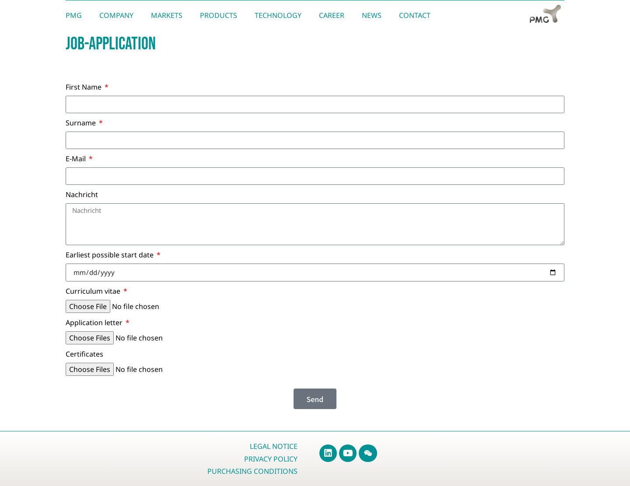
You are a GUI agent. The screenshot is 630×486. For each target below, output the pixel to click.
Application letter (95, 323)
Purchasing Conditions (252, 471)
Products (218, 15)
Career (331, 15)
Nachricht (82, 195)
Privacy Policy (271, 459)
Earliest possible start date (110, 255)
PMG (74, 15)
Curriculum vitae (94, 292)
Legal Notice (274, 446)
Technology (278, 15)
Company (116, 15)
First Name (84, 87)
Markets (166, 15)
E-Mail (77, 159)
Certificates (84, 355)
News (372, 15)
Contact (414, 15)
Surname (82, 123)
